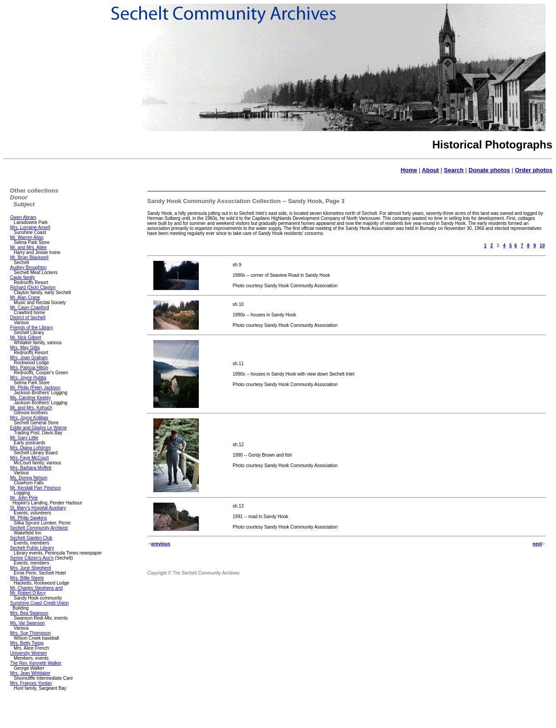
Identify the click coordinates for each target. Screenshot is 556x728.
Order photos (533, 170)
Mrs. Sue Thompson (30, 633)
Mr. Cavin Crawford (29, 307)
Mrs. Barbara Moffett (30, 467)
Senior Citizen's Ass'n (32, 557)
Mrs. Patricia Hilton (29, 367)
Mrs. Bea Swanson (29, 613)
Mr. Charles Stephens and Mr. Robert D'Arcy (36, 590)
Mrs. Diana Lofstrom (30, 447)
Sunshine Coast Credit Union (39, 603)
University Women (28, 653)
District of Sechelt (27, 317)
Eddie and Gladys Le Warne (38, 427)
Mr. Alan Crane (25, 297)
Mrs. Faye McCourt (29, 457)
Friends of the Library (31, 327)
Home (409, 170)
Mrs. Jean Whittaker (30, 673)
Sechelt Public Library (32, 547)
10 (542, 245)
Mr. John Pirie (24, 497)
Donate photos (489, 170)
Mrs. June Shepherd (30, 567)
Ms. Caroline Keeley (30, 397)
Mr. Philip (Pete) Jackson (35, 387)
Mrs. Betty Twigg (27, 643)
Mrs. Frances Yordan (31, 683)
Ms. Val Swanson (27, 623)
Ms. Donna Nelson (28, 477)
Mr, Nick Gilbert (25, 337)
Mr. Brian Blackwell (29, 257)
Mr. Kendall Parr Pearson (35, 487)
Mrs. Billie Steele (27, 577)
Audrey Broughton (28, 267)
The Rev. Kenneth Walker (35, 663)
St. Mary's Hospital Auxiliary (38, 507)
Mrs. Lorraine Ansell (30, 227)
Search (454, 170)
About (430, 170)
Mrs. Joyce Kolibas (29, 417)
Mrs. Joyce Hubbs (28, 377)
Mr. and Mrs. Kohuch (31, 407)
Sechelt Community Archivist (39, 527)
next (537, 543)
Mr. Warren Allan (27, 237)
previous (160, 543)
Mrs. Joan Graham (29, 357)
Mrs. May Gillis (25, 347)
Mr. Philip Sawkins (28, 517)
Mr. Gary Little (24, 437)
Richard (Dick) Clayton (33, 287)
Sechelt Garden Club (31, 537)
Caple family (22, 277)
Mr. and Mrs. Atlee (28, 247)
